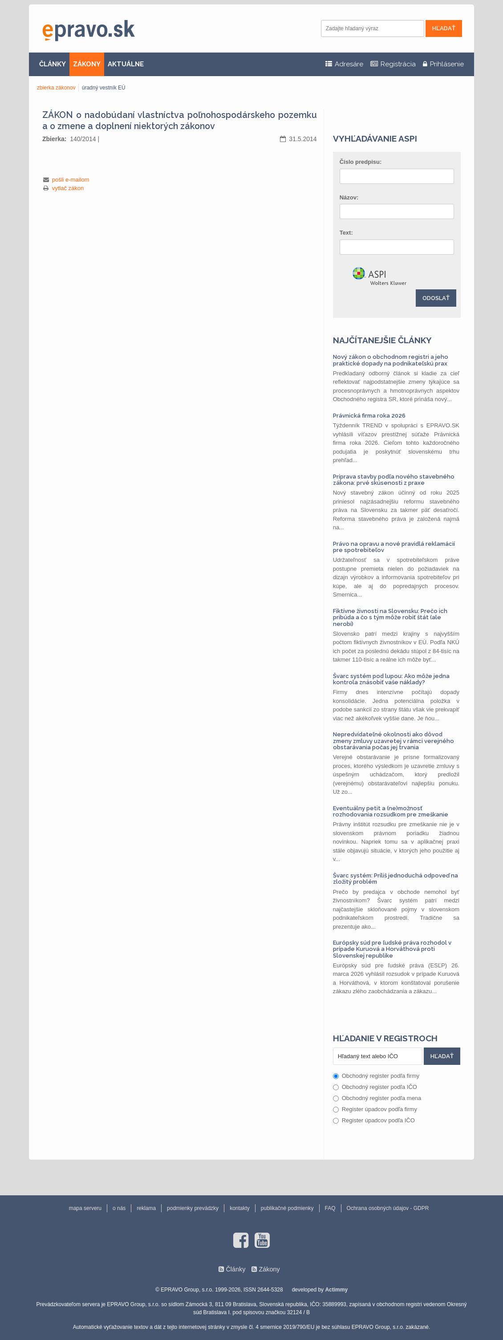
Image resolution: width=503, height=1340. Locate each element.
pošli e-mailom (70, 179)
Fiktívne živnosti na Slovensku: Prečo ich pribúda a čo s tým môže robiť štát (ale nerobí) (390, 617)
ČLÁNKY (52, 64)
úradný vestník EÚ (104, 88)
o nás (119, 1208)
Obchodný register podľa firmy (376, 1075)
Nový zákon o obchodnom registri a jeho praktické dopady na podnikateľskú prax (390, 359)
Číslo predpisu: (361, 161)
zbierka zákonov (56, 88)
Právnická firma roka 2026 (369, 415)
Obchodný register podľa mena (377, 1098)
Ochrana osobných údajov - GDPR (388, 1208)
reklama (146, 1208)
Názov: (349, 197)
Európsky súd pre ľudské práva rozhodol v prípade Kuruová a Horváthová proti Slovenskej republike (392, 949)
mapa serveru (85, 1208)
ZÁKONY (87, 64)
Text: (346, 232)
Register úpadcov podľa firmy (375, 1109)
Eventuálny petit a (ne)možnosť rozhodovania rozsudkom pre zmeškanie (390, 811)
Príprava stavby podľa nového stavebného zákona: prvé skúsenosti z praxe (393, 479)
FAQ (330, 1208)
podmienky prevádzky (193, 1208)
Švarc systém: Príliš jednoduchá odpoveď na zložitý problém (395, 878)
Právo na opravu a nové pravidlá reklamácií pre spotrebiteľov (394, 546)
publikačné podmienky (287, 1208)
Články (235, 1269)
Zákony (269, 1269)
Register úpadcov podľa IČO (374, 1120)
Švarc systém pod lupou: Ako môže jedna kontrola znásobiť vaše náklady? (391, 679)
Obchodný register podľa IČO (375, 1087)
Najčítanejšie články (382, 340)
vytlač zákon (68, 188)
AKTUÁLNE (126, 64)
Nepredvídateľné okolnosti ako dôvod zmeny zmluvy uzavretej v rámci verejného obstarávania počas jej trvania (393, 741)
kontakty (240, 1208)
